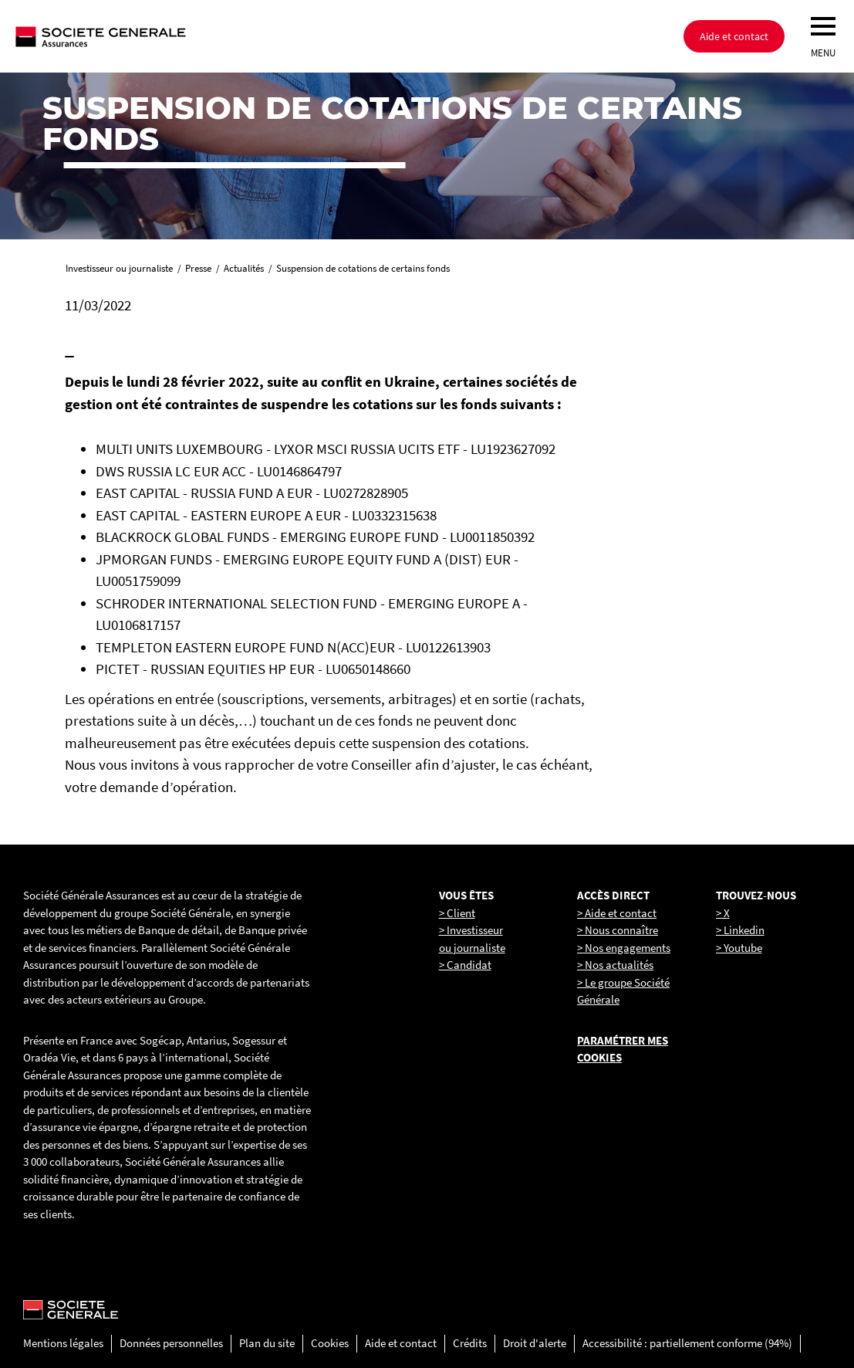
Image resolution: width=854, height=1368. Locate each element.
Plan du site (267, 1343)
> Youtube (739, 947)
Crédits (470, 1343)
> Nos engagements (623, 947)
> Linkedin (740, 930)
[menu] (823, 26)
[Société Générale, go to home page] (150, 36)
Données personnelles (171, 1343)
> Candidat (465, 964)
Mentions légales (63, 1343)
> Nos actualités (615, 964)
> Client (457, 913)
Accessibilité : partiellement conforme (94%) (687, 1343)
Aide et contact (734, 36)
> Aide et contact (617, 913)
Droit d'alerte (534, 1343)
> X (723, 913)
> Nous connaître (617, 930)
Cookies (330, 1343)
